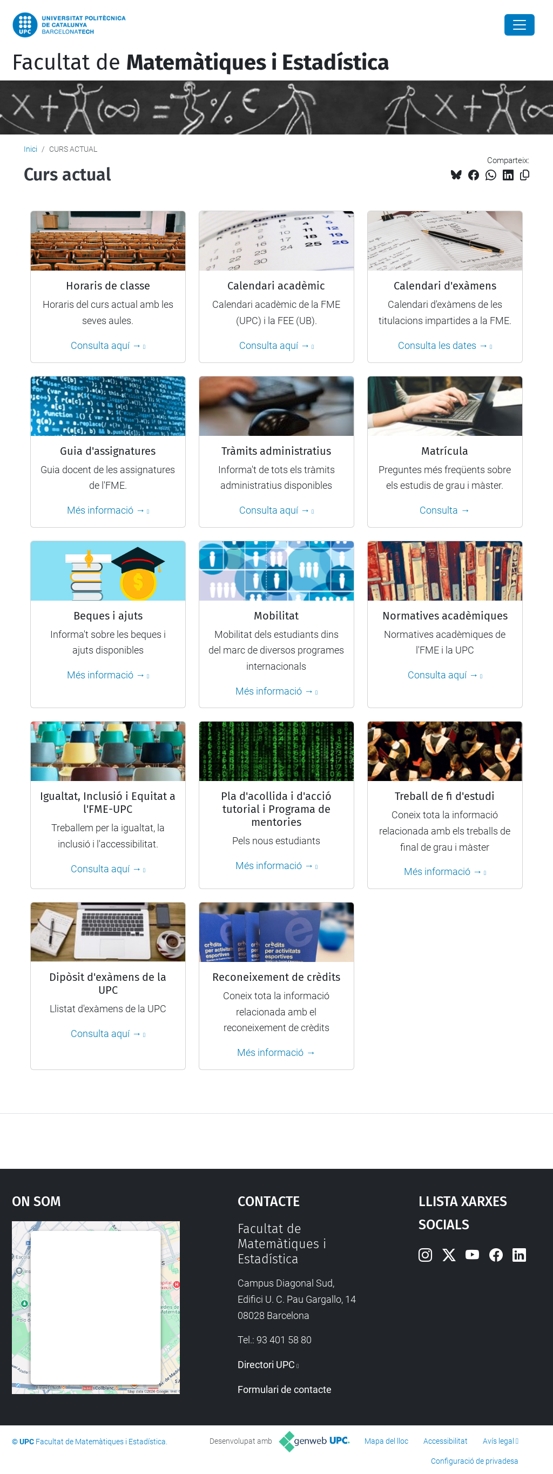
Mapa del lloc (386, 1441)
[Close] (519, 25)
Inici (30, 149)
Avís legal (498, 1441)
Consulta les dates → (443, 345)
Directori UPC (266, 1364)
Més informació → (106, 510)
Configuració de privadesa (474, 1461)
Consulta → (445, 510)
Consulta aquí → (106, 345)
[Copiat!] (524, 175)
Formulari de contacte (285, 1389)
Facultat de (200, 63)
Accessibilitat (445, 1441)
